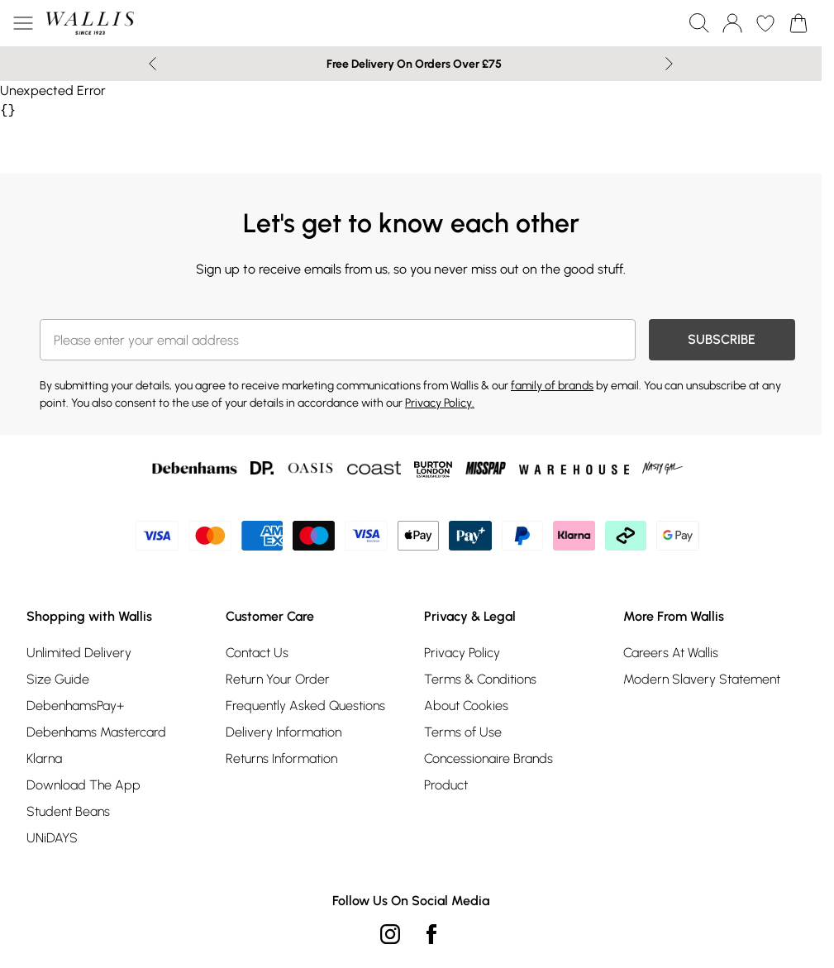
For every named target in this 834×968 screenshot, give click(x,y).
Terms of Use (463, 732)
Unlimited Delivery (78, 652)
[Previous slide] (152, 63)
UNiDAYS (52, 838)
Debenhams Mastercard (96, 732)
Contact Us (257, 652)
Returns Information (281, 758)
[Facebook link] (431, 934)
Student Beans (68, 811)
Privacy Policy (462, 652)
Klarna (44, 758)
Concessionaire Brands (488, 758)
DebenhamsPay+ (75, 705)
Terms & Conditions (480, 679)
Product (446, 785)
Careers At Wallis (670, 652)
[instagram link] (390, 934)
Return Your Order (278, 679)
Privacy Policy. (439, 403)
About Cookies (466, 705)
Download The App (83, 785)
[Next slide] (669, 63)
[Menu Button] (23, 23)
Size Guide (57, 679)
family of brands (552, 386)
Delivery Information (283, 732)
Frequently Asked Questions (305, 705)
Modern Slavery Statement (701, 679)
